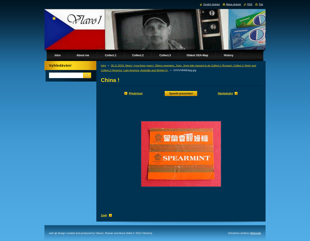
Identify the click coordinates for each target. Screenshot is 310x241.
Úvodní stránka (211, 4)
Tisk (261, 4)
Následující (225, 93)
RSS (249, 4)
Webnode (255, 233)
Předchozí (136, 93)
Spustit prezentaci (181, 93)
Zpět (104, 215)
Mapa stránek (233, 4)
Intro (103, 65)
